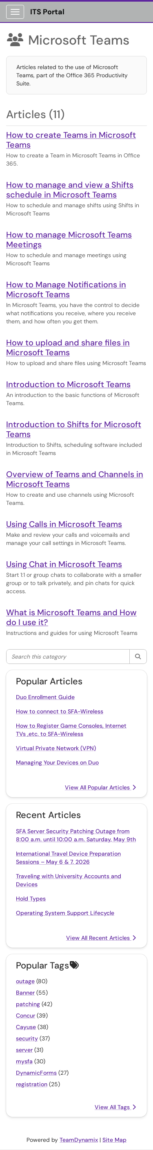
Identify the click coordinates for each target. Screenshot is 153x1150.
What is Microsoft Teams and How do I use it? (71, 617)
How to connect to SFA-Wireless (59, 711)
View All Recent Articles (101, 938)
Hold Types (31, 898)
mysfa (24, 1061)
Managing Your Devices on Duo (57, 762)
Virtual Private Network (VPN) (56, 748)
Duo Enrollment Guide (45, 697)
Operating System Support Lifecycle (65, 913)
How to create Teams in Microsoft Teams (71, 140)
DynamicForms (36, 1072)
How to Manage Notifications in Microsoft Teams (66, 289)
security (27, 1038)
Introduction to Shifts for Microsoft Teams (73, 429)
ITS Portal (47, 12)
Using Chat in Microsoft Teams (64, 564)
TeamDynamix (79, 1139)
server (24, 1050)
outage (25, 981)
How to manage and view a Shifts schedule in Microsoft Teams (69, 189)
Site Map (114, 1139)
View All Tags (115, 1107)
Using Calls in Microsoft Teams (64, 524)
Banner (25, 992)
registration (31, 1084)
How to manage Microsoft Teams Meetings (69, 239)
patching (28, 1004)
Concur (25, 1015)
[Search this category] (68, 657)
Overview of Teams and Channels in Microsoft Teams (74, 479)
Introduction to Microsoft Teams (68, 384)
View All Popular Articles (100, 787)
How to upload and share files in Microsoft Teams (68, 347)
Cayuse (26, 1027)
